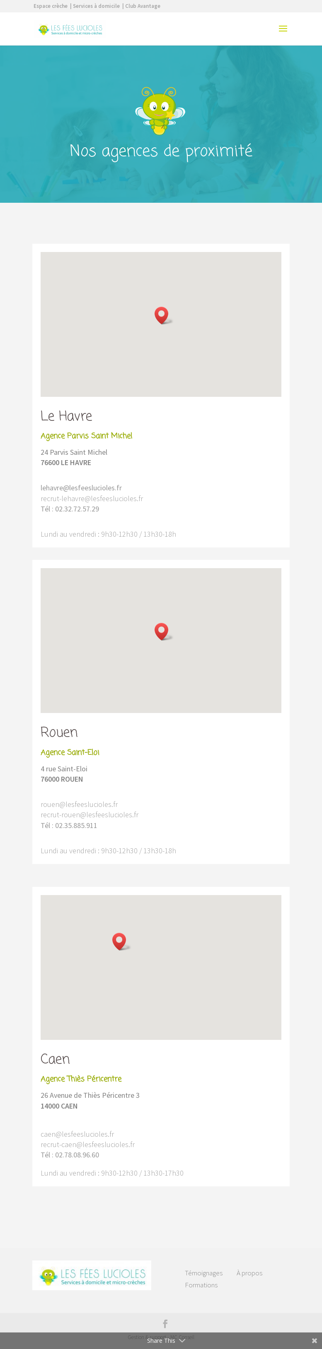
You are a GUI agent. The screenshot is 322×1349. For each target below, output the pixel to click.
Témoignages (204, 1272)
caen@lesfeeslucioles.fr (77, 1134)
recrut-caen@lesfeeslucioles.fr (88, 1144)
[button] (164, 315)
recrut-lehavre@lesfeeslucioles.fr (92, 498)
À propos (249, 1272)
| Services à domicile (95, 6)
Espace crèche (51, 6)
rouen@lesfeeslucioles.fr (79, 804)
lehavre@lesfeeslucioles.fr (81, 487)
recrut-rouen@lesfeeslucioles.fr (89, 814)
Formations (201, 1284)
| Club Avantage (141, 6)
